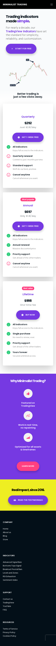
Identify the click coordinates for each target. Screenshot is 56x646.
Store (5, 539)
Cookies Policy (9, 636)
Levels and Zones (10, 573)
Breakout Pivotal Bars (12, 569)
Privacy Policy (9, 632)
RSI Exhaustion (9, 576)
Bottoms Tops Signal (12, 565)
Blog (5, 536)
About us (7, 532)
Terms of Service (10, 629)
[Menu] (50, 4)
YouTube (7, 606)
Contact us (8, 599)
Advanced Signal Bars (12, 562)
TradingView (8, 602)
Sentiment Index (10, 580)
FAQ (5, 609)
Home (5, 528)
